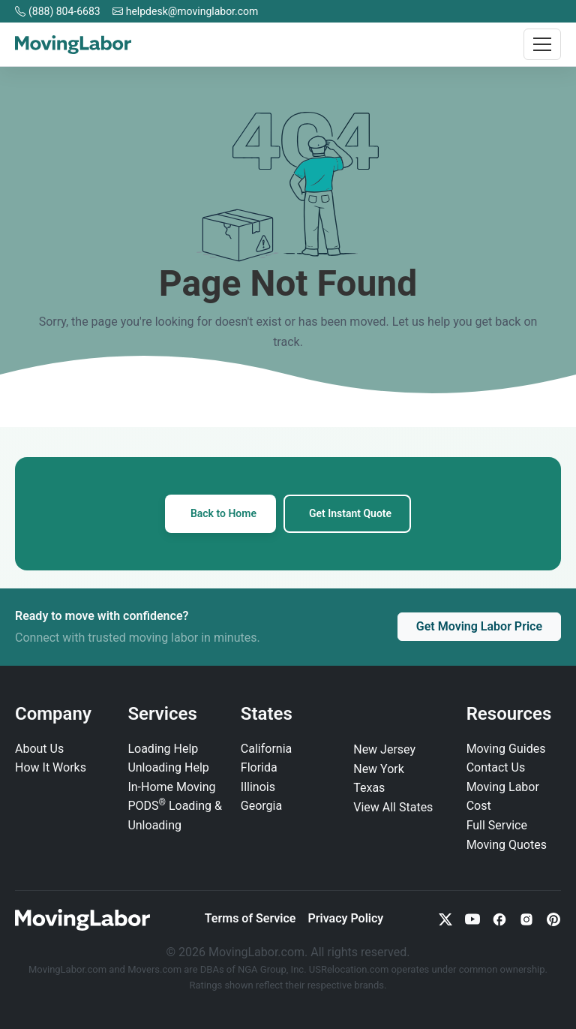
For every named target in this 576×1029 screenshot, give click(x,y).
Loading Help (163, 749)
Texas (369, 788)
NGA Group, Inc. (272, 969)
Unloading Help (168, 767)
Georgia (261, 806)
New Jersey (384, 749)
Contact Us (496, 767)
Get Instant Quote (350, 513)
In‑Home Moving (171, 787)
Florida (259, 767)
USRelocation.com (350, 969)
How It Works (50, 767)
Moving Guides (506, 749)
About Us (39, 749)
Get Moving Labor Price (479, 626)
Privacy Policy (345, 918)
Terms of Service (250, 918)
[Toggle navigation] (542, 44)
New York (378, 769)
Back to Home (223, 513)
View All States (393, 807)
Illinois (258, 787)
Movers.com (154, 969)
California (266, 749)
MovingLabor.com (68, 969)
